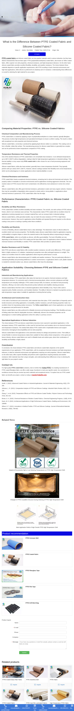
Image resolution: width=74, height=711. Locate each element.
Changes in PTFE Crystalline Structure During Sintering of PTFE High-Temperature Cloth (37, 499)
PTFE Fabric (54, 679)
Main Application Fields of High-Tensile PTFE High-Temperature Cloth (37, 527)
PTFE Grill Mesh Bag (29, 602)
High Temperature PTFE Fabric (59, 702)
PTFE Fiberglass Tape (30, 570)
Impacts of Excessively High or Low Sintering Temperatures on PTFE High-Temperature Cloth (37, 469)
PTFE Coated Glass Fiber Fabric (12, 679)
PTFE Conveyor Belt (29, 537)
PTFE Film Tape (28, 586)
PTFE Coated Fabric (29, 554)
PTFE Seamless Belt (32, 679)
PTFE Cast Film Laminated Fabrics (36, 702)
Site (58, 49)
